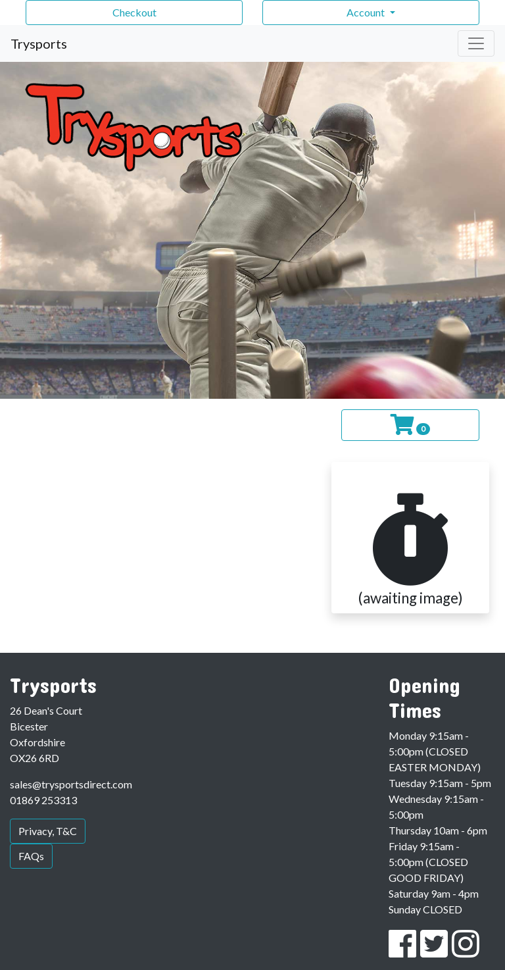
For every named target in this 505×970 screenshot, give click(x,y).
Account (367, 12)
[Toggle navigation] (476, 43)
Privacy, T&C (47, 831)
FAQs (31, 856)
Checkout (134, 12)
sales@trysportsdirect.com (71, 784)
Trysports (39, 43)
